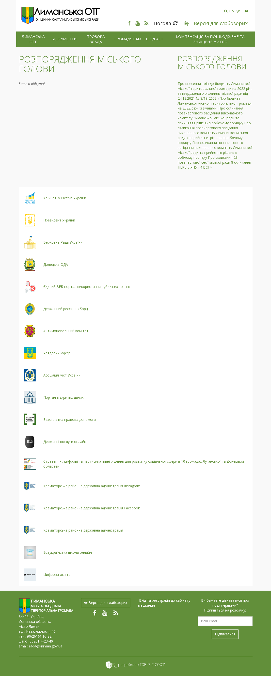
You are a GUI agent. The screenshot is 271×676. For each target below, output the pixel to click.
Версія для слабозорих (105, 602)
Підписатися (225, 634)
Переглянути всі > (195, 167)
